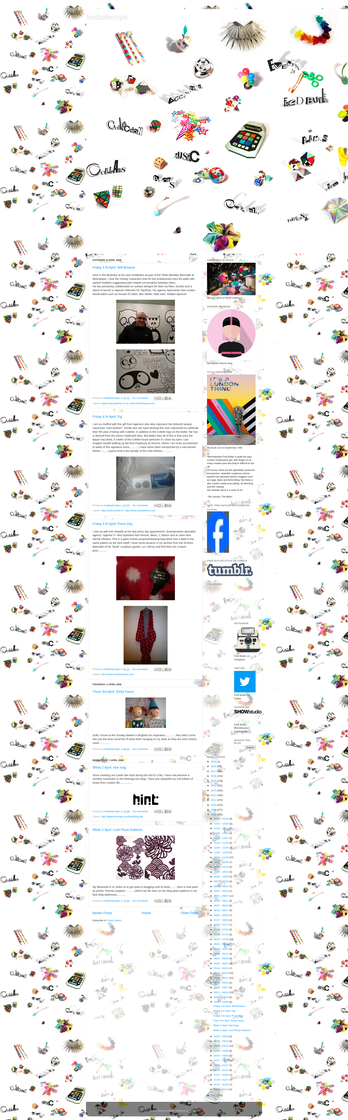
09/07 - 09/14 (221, 891)
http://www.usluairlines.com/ (140, 510)
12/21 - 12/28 (221, 823)
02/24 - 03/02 (221, 1055)
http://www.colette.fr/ (112, 510)
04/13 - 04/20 (221, 992)
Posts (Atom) (115, 920)
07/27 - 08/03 (221, 920)
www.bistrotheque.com (142, 403)
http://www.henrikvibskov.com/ (117, 674)
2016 (214, 776)
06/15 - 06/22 (221, 949)
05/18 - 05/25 (221, 968)
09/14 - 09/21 (221, 886)
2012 (214, 795)
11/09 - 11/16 (221, 847)
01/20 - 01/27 (221, 1079)
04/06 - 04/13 (221, 997)
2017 (214, 771)
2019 (214, 761)
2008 (214, 814)
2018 (214, 766)
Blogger (193, 1110)
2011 (214, 800)
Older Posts (190, 913)
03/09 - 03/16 (221, 1046)
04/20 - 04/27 (221, 987)
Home (146, 913)
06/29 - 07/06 (221, 939)
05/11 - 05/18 (221, 973)
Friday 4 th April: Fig (107, 416)
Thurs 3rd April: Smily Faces (113, 691)
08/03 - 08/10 (221, 915)
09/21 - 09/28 (221, 881)
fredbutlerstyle (106, 17)
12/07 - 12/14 (221, 833)
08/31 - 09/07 (221, 895)
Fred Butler (212, 509)
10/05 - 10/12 (221, 871)
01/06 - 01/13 (221, 1089)
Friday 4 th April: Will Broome (114, 267)
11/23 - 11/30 (221, 843)
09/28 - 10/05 (221, 876)
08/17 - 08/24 (221, 905)
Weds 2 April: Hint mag (109, 767)
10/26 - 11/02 (221, 857)
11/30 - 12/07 (221, 838)
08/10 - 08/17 (221, 910)
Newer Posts (102, 913)
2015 (214, 780)
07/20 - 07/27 (221, 924)
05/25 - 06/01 (221, 963)
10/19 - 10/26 (221, 862)
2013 (214, 790)
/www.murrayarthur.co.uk (115, 403)
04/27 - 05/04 (221, 982)
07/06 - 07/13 (221, 934)
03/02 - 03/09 (221, 1050)
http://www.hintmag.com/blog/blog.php (122, 816)
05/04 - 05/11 (221, 978)
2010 (214, 805)
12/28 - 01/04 (221, 818)
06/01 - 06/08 (221, 958)
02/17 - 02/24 (221, 1060)
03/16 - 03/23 (221, 1041)
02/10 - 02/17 (221, 1065)
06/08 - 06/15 (221, 953)
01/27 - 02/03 (221, 1074)
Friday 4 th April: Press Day (113, 524)
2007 (214, 1095)
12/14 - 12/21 (221, 828)
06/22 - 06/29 (221, 944)
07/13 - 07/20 (221, 929)
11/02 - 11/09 (221, 852)
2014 (214, 785)
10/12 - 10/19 (221, 867)
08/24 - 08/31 (221, 900)
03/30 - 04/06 (221, 1002)
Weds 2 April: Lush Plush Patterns (117, 830)
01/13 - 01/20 (221, 1084)
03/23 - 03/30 (221, 1036)
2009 (214, 809)
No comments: (141, 398)
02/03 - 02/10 (221, 1070)
